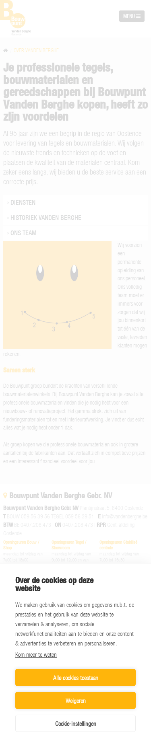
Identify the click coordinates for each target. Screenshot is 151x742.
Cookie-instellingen (75, 723)
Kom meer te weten (36, 654)
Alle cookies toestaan (75, 677)
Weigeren (76, 700)
